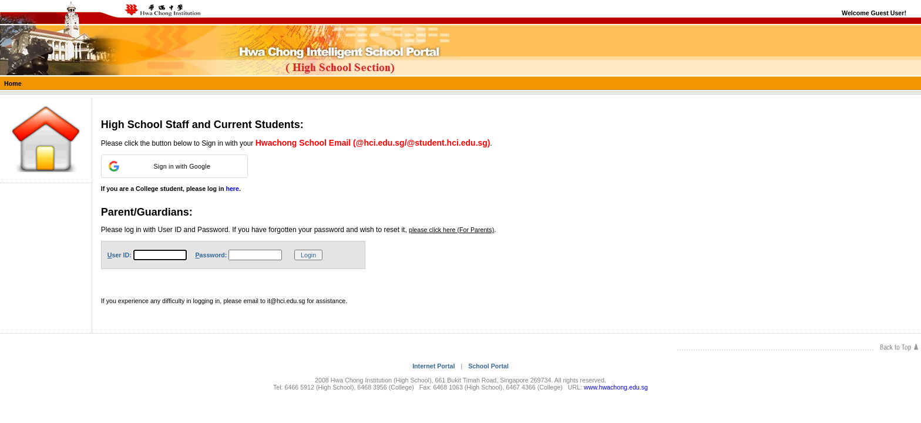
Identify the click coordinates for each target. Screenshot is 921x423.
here (232, 188)
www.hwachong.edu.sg (616, 387)
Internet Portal (433, 366)
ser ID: (119, 254)
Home (13, 83)
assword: (211, 254)
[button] (174, 166)
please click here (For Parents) (451, 229)
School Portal (488, 366)
